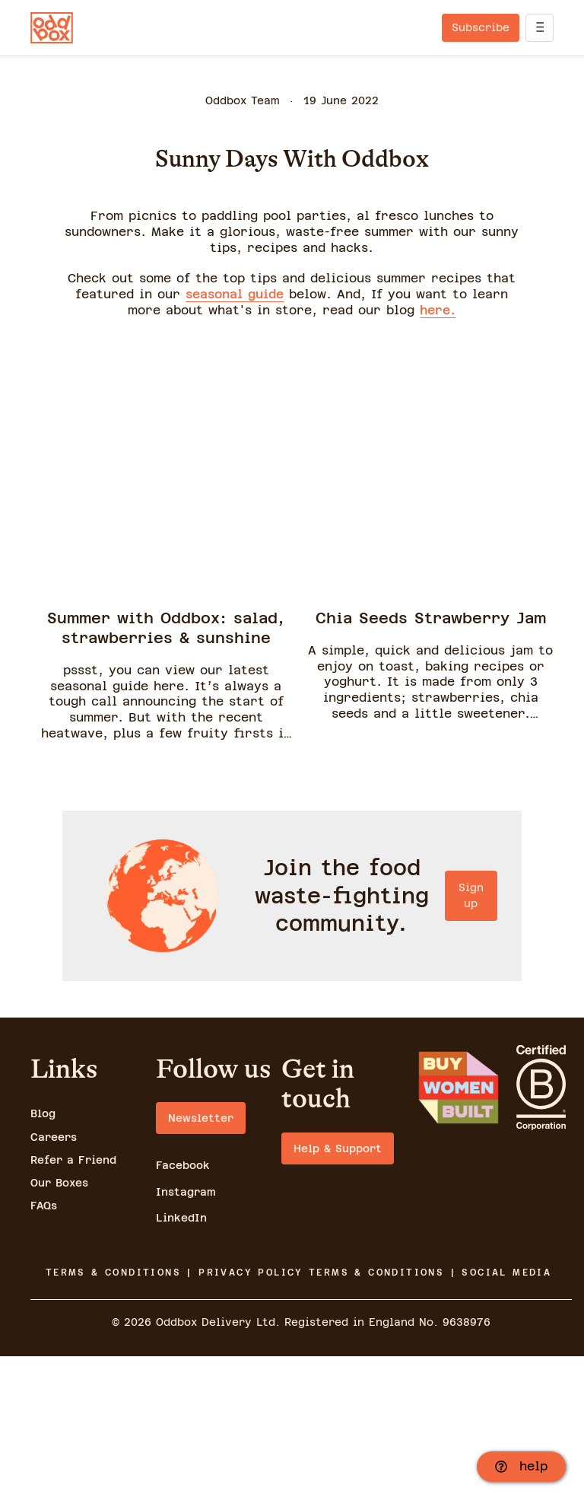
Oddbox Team (242, 100)
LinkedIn (181, 1355)
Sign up (291, 1093)
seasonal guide (235, 294)
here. (437, 310)
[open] (539, 28)
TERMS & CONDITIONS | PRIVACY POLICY (174, 1410)
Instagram (186, 1330)
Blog (43, 1252)
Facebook (183, 1304)
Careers (53, 1275)
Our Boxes (59, 1320)
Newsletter (200, 1256)
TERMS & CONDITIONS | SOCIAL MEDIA (430, 1410)
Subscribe (480, 27)
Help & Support (338, 1286)
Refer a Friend (73, 1298)
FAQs (43, 1344)
